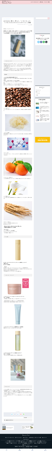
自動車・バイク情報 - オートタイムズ (12, 443)
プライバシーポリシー (19, 437)
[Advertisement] (26, 10)
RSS (46, 43)
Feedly (43, 43)
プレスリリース (30, 417)
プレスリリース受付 (38, 437)
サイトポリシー (26, 437)
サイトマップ (45, 437)
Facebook (41, 43)
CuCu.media (38, 93)
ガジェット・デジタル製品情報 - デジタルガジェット (25, 443)
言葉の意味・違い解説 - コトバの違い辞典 (31, 446)
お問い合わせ (32, 437)
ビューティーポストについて (10, 437)
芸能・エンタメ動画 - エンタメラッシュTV (40, 443)
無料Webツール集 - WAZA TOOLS (19, 446)
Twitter (38, 43)
